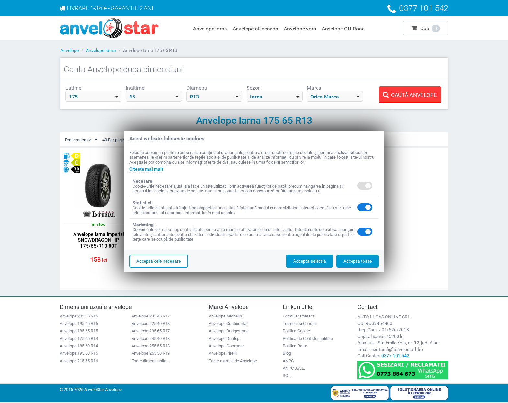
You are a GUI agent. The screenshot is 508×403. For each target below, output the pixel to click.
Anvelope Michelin (225, 317)
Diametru (196, 88)
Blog (287, 354)
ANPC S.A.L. (294, 369)
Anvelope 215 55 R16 (79, 361)
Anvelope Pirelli (223, 354)
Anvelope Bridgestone (228, 331)
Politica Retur (295, 346)
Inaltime (135, 88)
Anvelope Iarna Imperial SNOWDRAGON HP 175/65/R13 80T (98, 240)
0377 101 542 (395, 356)
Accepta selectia (309, 261)
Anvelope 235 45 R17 (151, 317)
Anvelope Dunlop (224, 339)
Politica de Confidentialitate (308, 339)
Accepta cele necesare (158, 261)
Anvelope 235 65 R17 (151, 331)
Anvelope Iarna (101, 50)
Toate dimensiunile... (150, 361)
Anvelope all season (255, 29)
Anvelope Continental (228, 324)
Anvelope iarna (210, 29)
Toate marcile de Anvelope (233, 361)
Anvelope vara (300, 29)
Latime (73, 88)
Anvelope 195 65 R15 (79, 324)
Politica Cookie (296, 331)
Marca (314, 88)
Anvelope (69, 50)
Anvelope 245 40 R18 (151, 339)
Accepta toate (357, 261)
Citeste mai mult (146, 169)
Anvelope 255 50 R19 (151, 354)
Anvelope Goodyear (226, 346)
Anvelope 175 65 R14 (79, 339)
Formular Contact (298, 317)
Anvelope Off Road (343, 29)
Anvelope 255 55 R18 (151, 346)
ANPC (288, 361)
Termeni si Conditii (300, 324)
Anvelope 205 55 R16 (79, 317)
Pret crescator (82, 140)
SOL (287, 376)
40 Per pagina (122, 140)
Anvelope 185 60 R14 (79, 346)
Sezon (254, 88)
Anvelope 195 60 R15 (79, 354)
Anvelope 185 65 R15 (79, 331)
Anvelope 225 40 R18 (151, 324)
